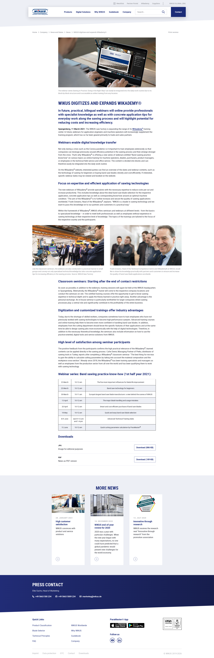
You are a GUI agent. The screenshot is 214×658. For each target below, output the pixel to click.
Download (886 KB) (145, 447)
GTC (62, 653)
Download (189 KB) (145, 459)
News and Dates (57, 32)
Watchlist (118, 3)
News (68, 32)
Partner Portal (132, 3)
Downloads (84, 653)
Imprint (35, 653)
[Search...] (151, 12)
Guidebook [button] (114, 12)
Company (44, 32)
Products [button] (68, 12)
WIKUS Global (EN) (177, 3)
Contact (178, 12)
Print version (173, 32)
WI (137, 129)
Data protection (49, 653)
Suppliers (156, 3)
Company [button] (127, 12)
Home (34, 32)
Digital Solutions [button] (83, 12)
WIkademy (145, 3)
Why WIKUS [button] (99, 12)
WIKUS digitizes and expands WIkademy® (90, 32)
